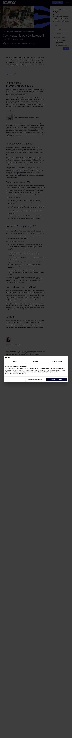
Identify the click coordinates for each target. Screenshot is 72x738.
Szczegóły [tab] (36, 361)
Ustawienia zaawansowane (35, 379)
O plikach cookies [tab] (57, 361)
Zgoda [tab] (15, 361)
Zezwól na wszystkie (56, 379)
